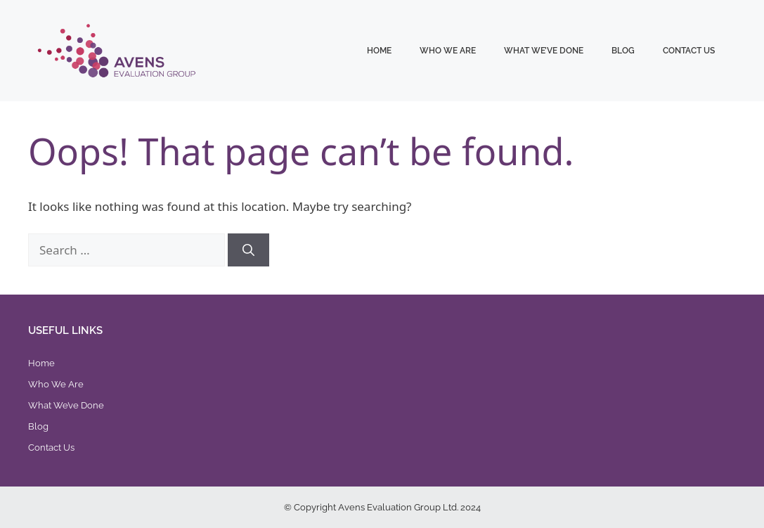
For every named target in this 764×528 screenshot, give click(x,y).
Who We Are (448, 51)
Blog (623, 51)
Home (379, 51)
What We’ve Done (543, 51)
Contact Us (689, 51)
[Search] (248, 250)
